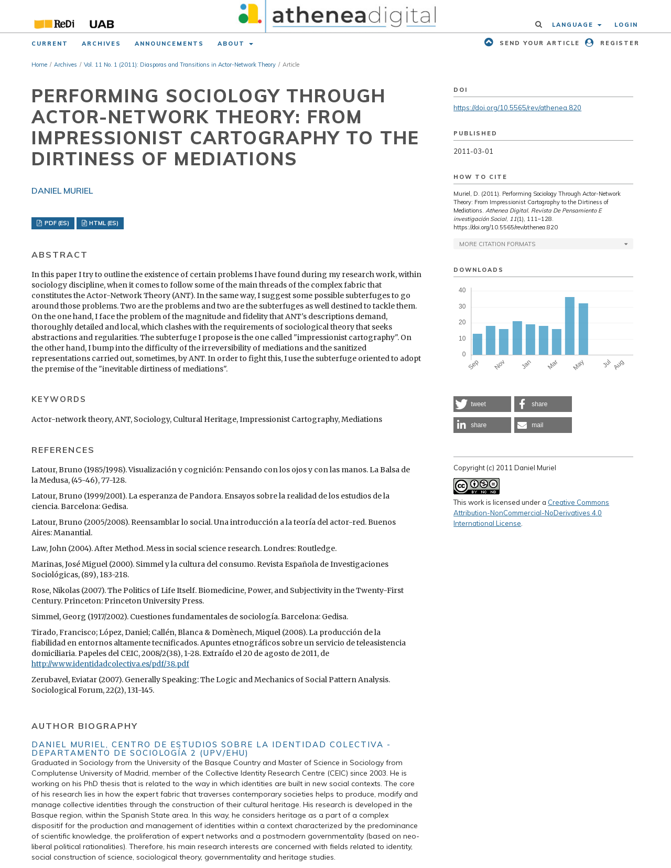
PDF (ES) (56, 223)
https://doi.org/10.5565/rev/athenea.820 (517, 107)
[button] (482, 404)
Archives (101, 43)
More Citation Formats (497, 244)
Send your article (538, 43)
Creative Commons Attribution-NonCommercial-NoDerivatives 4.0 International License (531, 512)
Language (574, 24)
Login (626, 24)
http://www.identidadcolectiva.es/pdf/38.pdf (110, 664)
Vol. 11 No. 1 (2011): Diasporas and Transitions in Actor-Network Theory (180, 64)
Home (39, 64)
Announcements (169, 43)
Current (49, 43)
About (232, 43)
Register (619, 43)
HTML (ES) (103, 223)
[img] (335, 16)
